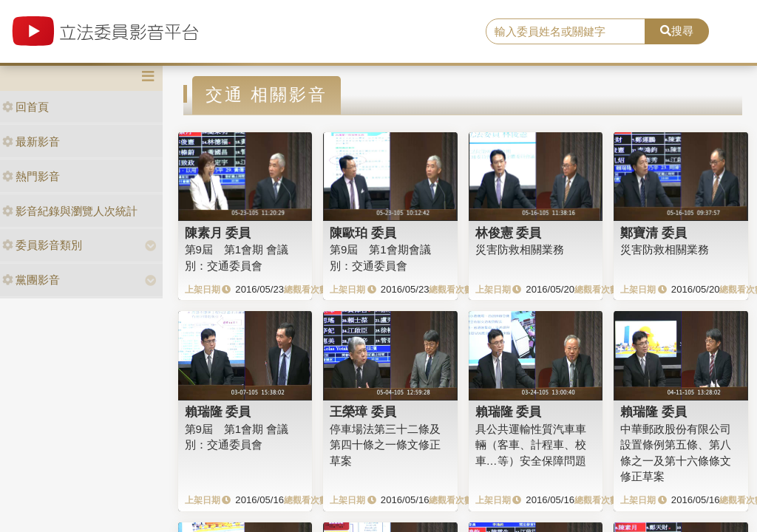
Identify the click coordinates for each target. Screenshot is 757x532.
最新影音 (31, 141)
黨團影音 (31, 279)
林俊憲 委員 (508, 232)
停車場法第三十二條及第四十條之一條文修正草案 (385, 445)
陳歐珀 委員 (363, 232)
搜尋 (676, 30)
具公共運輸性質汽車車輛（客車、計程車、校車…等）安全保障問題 (530, 445)
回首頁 (25, 106)
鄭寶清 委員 (653, 232)
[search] (565, 31)
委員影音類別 (42, 245)
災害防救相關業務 (519, 249)
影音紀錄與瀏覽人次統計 (70, 211)
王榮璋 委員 (363, 411)
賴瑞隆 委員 (218, 411)
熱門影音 (31, 176)
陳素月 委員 (218, 232)
